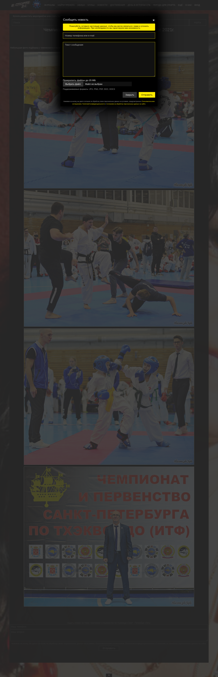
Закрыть (129, 95)
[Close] (154, 20)
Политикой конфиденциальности (93, 104)
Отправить (147, 95)
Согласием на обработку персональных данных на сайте (125, 104)
